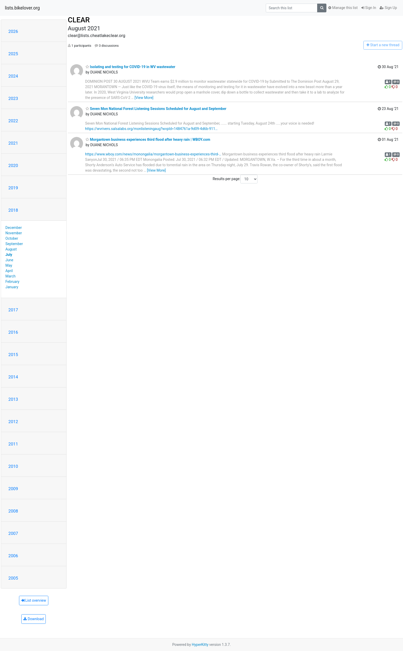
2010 (13, 466)
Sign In (368, 8)
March (10, 276)
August (11, 249)
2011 (13, 444)
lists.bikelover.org (22, 8)
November (13, 233)
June (9, 260)
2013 (13, 399)
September (14, 244)
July (8, 255)
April (9, 271)
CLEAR (79, 20)
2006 (13, 555)
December (13, 228)
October (11, 238)
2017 (13, 309)
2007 (13, 533)
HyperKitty (200, 645)
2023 (13, 98)
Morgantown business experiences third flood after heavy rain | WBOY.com (148, 139)
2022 (13, 120)
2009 (13, 488)
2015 (13, 354)
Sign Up (388, 8)
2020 (13, 165)
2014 (13, 376)
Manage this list (343, 8)
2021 (13, 143)
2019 (13, 187)
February (12, 282)
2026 (13, 31)
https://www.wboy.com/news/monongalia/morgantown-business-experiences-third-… (153, 154)
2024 (13, 76)
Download (33, 619)
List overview (33, 600)
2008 (13, 511)
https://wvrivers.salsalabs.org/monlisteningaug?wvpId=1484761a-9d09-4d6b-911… (151, 129)
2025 (13, 53)
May (8, 265)
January (11, 287)
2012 (13, 421)
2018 (13, 210)
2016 (13, 332)
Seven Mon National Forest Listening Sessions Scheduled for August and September (156, 109)
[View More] (143, 98)
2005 (13, 578)
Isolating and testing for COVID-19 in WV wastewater (130, 67)
